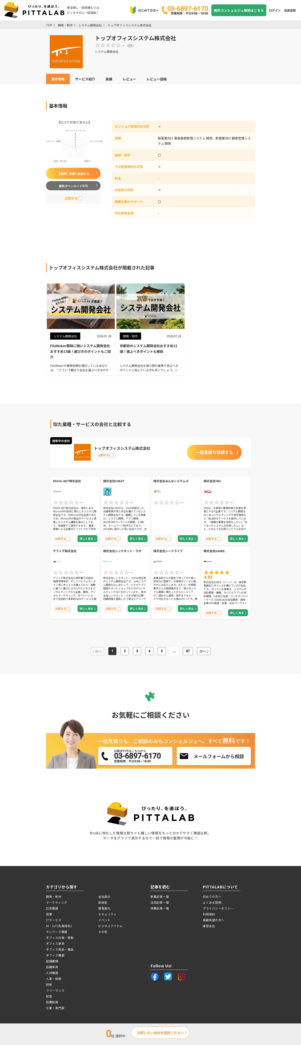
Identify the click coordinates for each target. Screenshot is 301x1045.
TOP (49, 25)
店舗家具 (52, 967)
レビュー (129, 78)
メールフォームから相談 (219, 756)
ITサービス (53, 920)
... (174, 651)
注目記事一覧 (159, 902)
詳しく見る (86, 539)
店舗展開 (52, 961)
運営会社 (209, 926)
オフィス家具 (55, 943)
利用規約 (209, 914)
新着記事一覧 (159, 896)
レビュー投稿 (157, 78)
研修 (49, 984)
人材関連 (52, 973)
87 (188, 651)
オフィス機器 (55, 955)
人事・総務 (53, 979)
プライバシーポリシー (218, 908)
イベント (104, 920)
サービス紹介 (85, 78)
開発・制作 (65, 25)
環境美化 (104, 908)
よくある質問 (212, 902)
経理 (49, 996)
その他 (102, 932)
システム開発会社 (90, 25)
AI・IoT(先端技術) (59, 926)
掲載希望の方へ (213, 920)
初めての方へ (212, 896)
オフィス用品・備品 (60, 949)
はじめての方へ (148, 10)
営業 (49, 914)
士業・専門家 (55, 1008)
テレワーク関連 (57, 932)
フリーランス (55, 990)
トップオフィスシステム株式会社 (130, 25)
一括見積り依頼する (214, 452)
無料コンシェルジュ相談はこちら (239, 10)
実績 (109, 78)
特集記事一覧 (159, 908)
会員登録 (290, 10)
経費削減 (52, 1002)
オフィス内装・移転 (60, 937)
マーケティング (56, 902)
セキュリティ (107, 914)
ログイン (275, 10)
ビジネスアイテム (110, 926)
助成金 (102, 902)
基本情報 (58, 78)
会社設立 (104, 896)
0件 (130, 45)
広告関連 (52, 908)
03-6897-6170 (187, 10)
